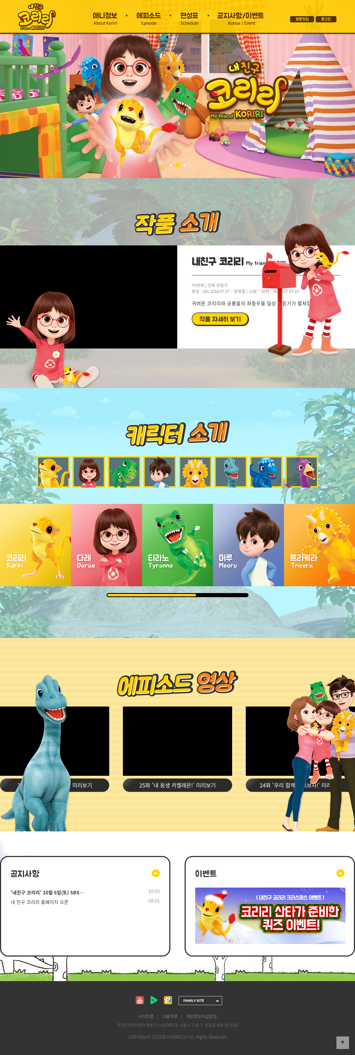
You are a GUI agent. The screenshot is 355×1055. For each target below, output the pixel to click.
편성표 (190, 15)
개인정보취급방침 (201, 1016)
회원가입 (302, 19)
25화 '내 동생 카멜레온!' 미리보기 (177, 785)
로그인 (326, 19)
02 (178, 165)
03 (184, 165)
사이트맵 (145, 1016)
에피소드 (149, 15)
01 (171, 165)
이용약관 (169, 1016)
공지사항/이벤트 (240, 15)
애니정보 (105, 15)
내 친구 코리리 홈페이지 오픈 (40, 901)
